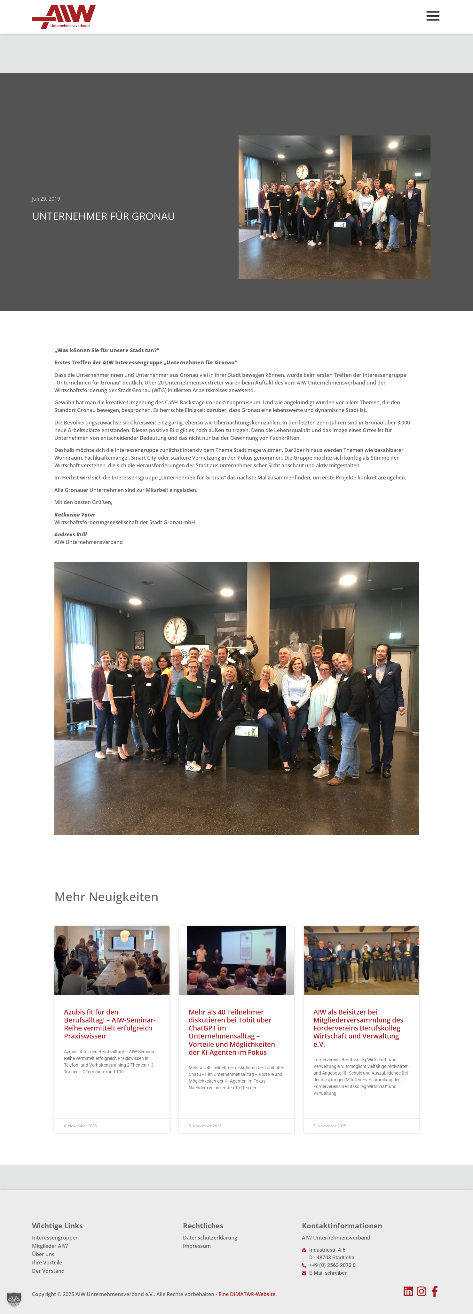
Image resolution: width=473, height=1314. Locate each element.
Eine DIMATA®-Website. (247, 1294)
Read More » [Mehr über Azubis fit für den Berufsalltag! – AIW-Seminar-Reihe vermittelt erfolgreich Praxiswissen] (76, 1087)
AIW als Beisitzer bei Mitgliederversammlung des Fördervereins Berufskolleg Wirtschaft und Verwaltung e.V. (358, 1028)
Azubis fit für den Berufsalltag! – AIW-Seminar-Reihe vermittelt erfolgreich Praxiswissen (110, 1024)
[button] (14, 1300)
